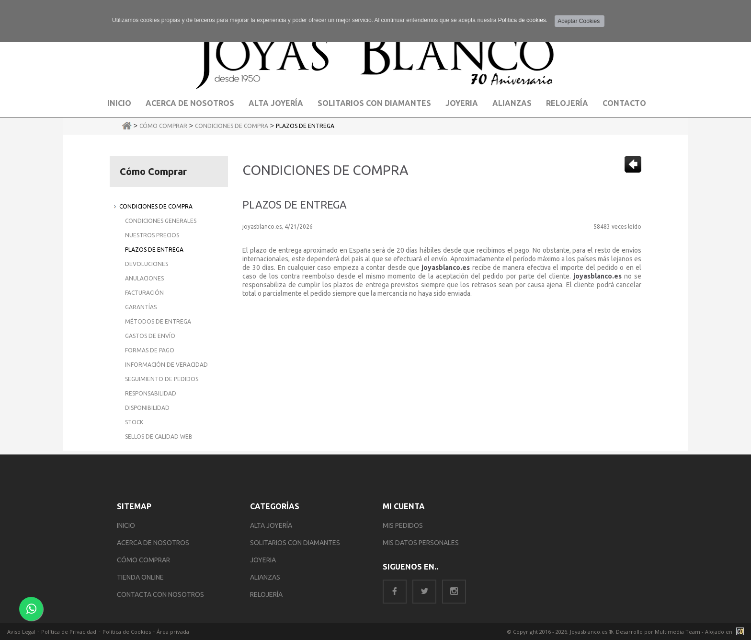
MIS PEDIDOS (403, 525)
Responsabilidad (150, 393)
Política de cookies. (522, 20)
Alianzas (512, 103)
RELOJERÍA (266, 594)
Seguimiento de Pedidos (161, 379)
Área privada (173, 631)
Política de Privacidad (68, 631)
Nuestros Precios (152, 235)
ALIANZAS (265, 577)
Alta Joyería (276, 103)
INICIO (126, 525)
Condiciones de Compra (231, 126)
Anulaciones (144, 278)
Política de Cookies (126, 631)
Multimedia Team (677, 631)
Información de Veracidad (166, 364)
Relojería (567, 103)
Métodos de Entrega (158, 321)
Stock (134, 422)
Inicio (119, 103)
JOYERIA (263, 560)
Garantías (141, 307)
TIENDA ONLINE (140, 577)
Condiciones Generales (160, 221)
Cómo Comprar (163, 126)
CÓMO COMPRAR (143, 560)
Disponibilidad (147, 408)
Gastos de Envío (150, 336)
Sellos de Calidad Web (159, 436)
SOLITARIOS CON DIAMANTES (295, 543)
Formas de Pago (149, 350)
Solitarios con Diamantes (374, 103)
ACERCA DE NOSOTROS (153, 543)
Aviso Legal (21, 631)
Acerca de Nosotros (190, 103)
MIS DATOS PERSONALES (421, 543)
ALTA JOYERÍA (271, 525)
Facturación (144, 293)
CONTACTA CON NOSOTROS (160, 594)
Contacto (624, 103)
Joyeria (461, 103)
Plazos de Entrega (305, 126)
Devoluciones (146, 264)
